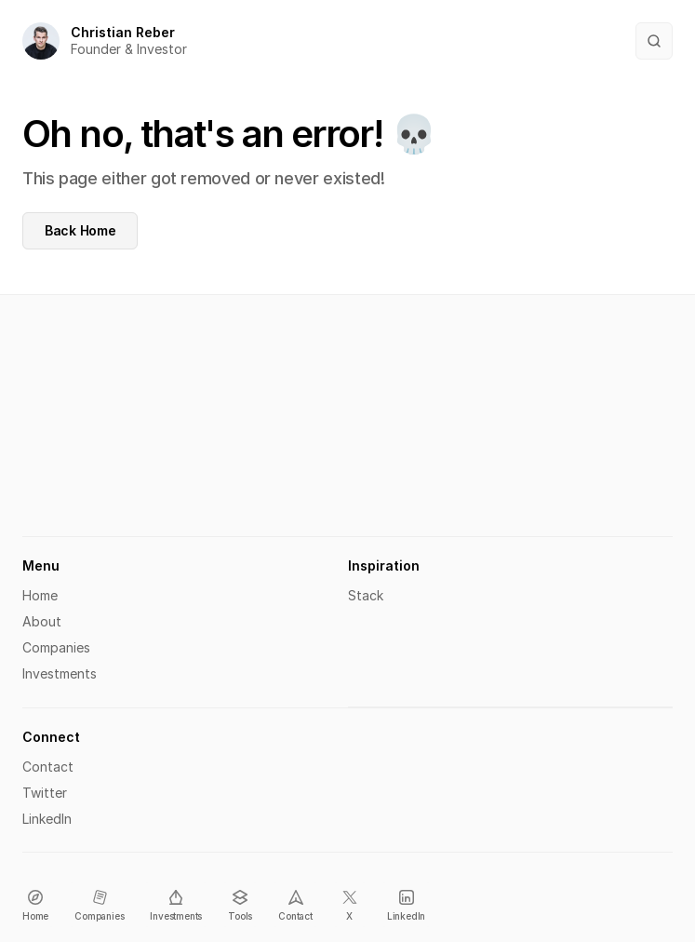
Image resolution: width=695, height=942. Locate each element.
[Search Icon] (654, 41)
